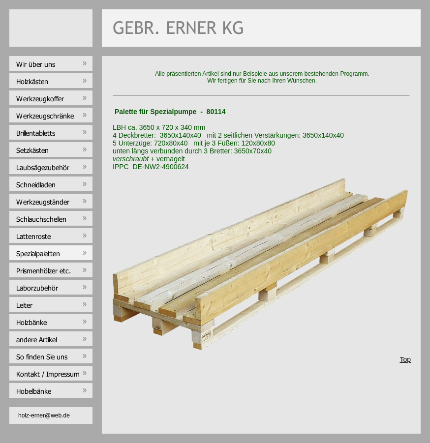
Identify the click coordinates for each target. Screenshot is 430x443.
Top (405, 359)
